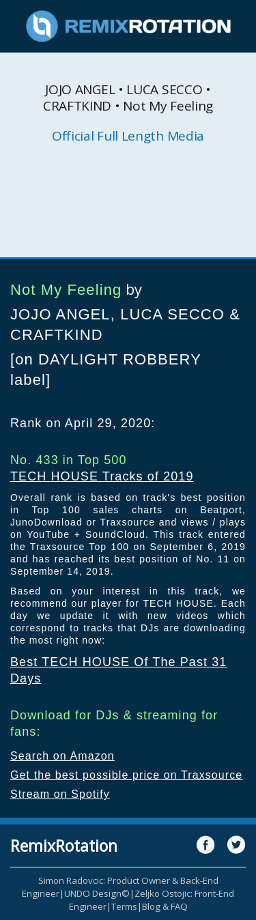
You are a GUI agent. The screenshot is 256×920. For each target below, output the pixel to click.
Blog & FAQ (165, 906)
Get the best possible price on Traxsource (126, 775)
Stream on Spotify (60, 794)
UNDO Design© (97, 893)
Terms (124, 906)
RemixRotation (63, 846)
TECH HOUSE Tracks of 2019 (102, 476)
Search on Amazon (62, 756)
